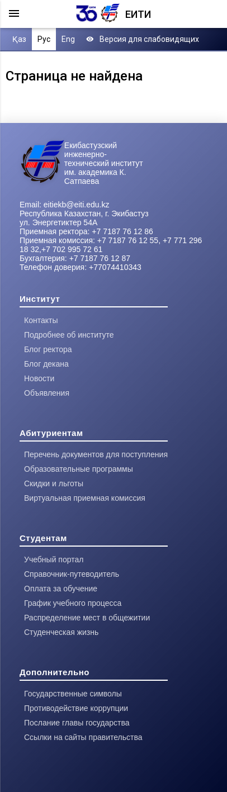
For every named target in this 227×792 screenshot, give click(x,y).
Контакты (41, 320)
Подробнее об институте (69, 334)
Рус (43, 39)
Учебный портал (53, 559)
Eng (68, 39)
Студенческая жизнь (61, 632)
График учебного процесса (72, 603)
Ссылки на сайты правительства (83, 737)
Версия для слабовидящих (142, 39)
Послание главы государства (77, 722)
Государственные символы (73, 693)
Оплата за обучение (60, 588)
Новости (39, 378)
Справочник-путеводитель (71, 574)
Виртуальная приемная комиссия (84, 498)
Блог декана (46, 363)
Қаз (19, 39)
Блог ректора (48, 349)
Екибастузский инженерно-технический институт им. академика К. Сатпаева (103, 163)
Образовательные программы (78, 468)
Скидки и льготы (53, 483)
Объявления (46, 392)
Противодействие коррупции (76, 708)
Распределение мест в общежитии (87, 617)
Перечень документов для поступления (96, 454)
